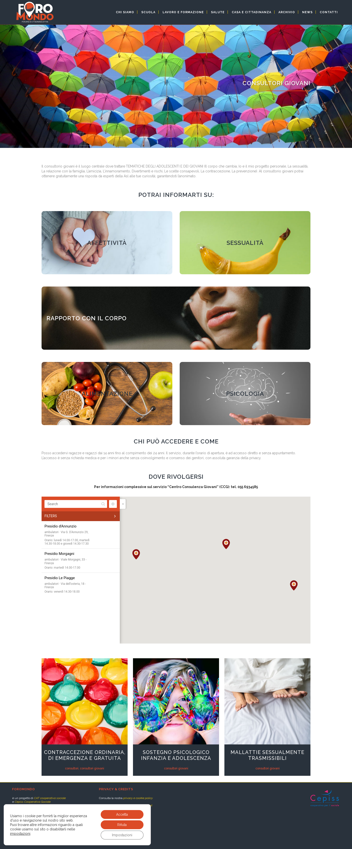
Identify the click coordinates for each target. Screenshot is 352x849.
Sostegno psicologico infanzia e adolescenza (176, 755)
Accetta (122, 814)
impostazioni (20, 834)
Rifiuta (122, 825)
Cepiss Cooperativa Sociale (33, 801)
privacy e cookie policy (138, 798)
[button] (294, 585)
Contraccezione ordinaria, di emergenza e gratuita (84, 755)
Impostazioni (122, 835)
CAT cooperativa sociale (50, 798)
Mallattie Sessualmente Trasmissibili (267, 755)
